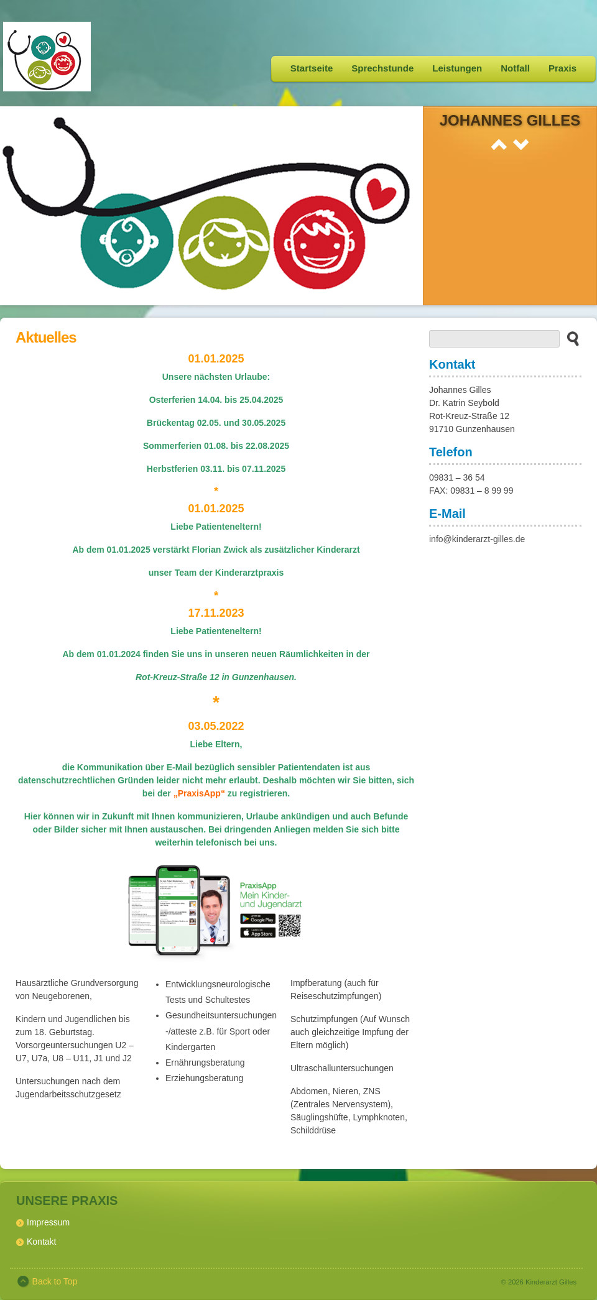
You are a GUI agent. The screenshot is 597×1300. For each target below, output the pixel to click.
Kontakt (41, 1242)
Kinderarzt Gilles (550, 1282)
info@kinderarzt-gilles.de (477, 539)
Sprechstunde (382, 68)
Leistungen (457, 68)
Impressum (48, 1222)
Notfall (515, 68)
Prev (499, 144)
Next (521, 144)
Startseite (311, 68)
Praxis (562, 68)
